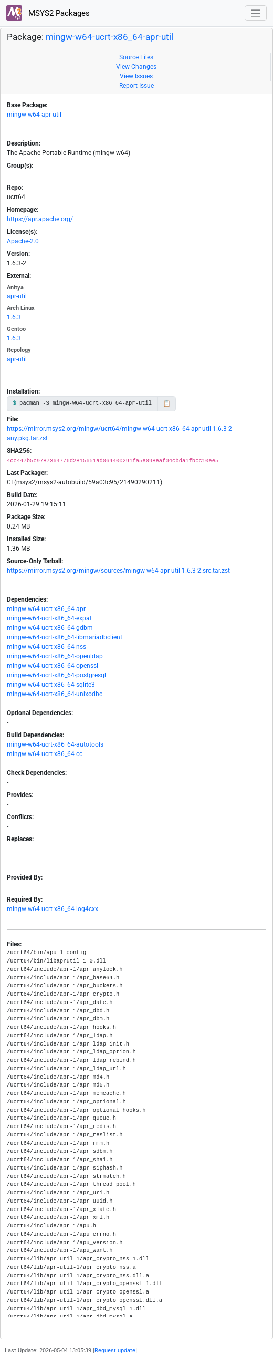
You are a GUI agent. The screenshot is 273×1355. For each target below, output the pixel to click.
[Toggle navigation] (256, 13)
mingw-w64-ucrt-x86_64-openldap (55, 656)
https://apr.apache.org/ (40, 219)
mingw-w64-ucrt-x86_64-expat (49, 618)
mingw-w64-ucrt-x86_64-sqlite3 (51, 684)
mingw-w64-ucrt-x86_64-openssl (52, 665)
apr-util (17, 296)
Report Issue (136, 85)
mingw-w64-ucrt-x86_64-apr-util (109, 37)
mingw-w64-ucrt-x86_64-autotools (55, 744)
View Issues (136, 76)
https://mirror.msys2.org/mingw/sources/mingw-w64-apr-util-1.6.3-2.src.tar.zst (118, 570)
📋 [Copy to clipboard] (167, 403)
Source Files (136, 57)
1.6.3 (14, 317)
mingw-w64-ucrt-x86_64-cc (44, 754)
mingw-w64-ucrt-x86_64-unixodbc (54, 694)
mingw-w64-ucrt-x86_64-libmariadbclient (64, 637)
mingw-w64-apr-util (34, 114)
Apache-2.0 (23, 241)
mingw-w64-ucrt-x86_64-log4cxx (52, 909)
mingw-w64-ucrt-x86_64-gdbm (50, 628)
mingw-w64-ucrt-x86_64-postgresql (56, 675)
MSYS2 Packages (48, 13)
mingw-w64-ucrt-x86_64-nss (46, 646)
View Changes (136, 66)
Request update (114, 1350)
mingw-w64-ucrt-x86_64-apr (46, 609)
